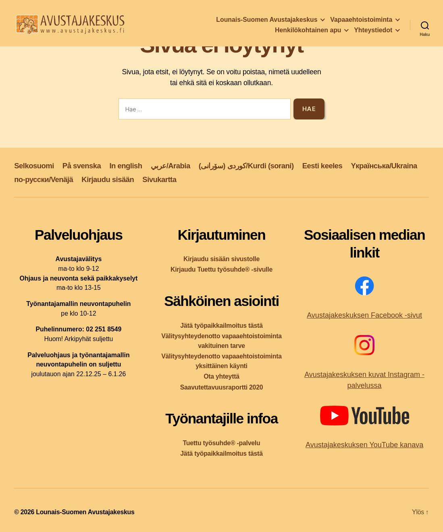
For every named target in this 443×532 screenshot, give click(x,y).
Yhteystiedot (373, 31)
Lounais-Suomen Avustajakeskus (266, 21)
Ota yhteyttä (221, 376)
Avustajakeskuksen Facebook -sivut (364, 315)
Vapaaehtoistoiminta (361, 21)
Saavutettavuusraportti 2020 (221, 387)
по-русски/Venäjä (43, 179)
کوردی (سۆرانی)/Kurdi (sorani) (246, 165)
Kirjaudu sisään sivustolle (221, 259)
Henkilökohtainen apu (308, 31)
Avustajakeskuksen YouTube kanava (364, 445)
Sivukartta (159, 179)
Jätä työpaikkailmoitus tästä (221, 325)
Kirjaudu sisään (107, 179)
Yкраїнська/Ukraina (384, 165)
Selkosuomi (34, 165)
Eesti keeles (322, 165)
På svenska (81, 165)
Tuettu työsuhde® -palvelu (221, 443)
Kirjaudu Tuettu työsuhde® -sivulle (221, 269)
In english (125, 165)
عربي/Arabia (170, 165)
